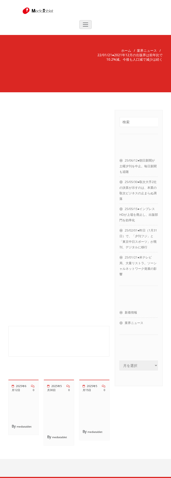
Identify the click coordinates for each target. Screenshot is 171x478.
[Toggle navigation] (85, 24)
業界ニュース (147, 50)
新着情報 (131, 312)
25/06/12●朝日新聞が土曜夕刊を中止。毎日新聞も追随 (138, 166)
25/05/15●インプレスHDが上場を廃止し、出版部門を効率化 (138, 214)
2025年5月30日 (54, 388)
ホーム (126, 50)
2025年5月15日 (90, 388)
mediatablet (24, 426)
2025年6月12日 (19, 388)
